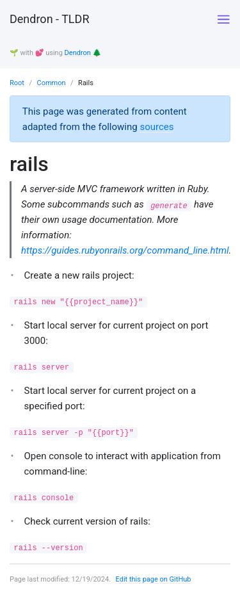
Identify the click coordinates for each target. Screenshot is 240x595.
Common (50, 83)
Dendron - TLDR (49, 19)
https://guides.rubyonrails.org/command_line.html (124, 250)
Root (17, 83)
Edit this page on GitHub (153, 579)
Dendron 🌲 (83, 53)
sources (156, 127)
